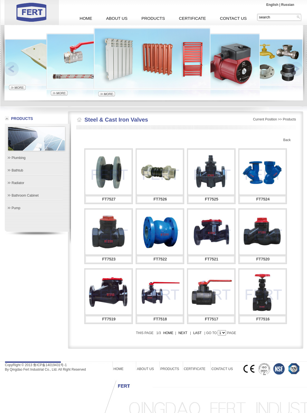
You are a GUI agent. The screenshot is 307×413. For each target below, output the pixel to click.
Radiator (18, 183)
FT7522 (160, 259)
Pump (16, 208)
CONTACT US (233, 18)
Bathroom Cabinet (25, 195)
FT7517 (211, 319)
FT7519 (109, 319)
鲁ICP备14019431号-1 (50, 365)
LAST (197, 333)
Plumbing (19, 158)
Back (287, 140)
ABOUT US (116, 18)
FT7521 (211, 259)
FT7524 (263, 199)
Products (289, 119)
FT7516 (263, 319)
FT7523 (109, 259)
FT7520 (263, 259)
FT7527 (109, 199)
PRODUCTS (153, 18)
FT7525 (211, 199)
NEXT (182, 333)
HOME (86, 18)
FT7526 (160, 199)
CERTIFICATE (192, 18)
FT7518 (160, 319)
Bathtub (17, 170)
